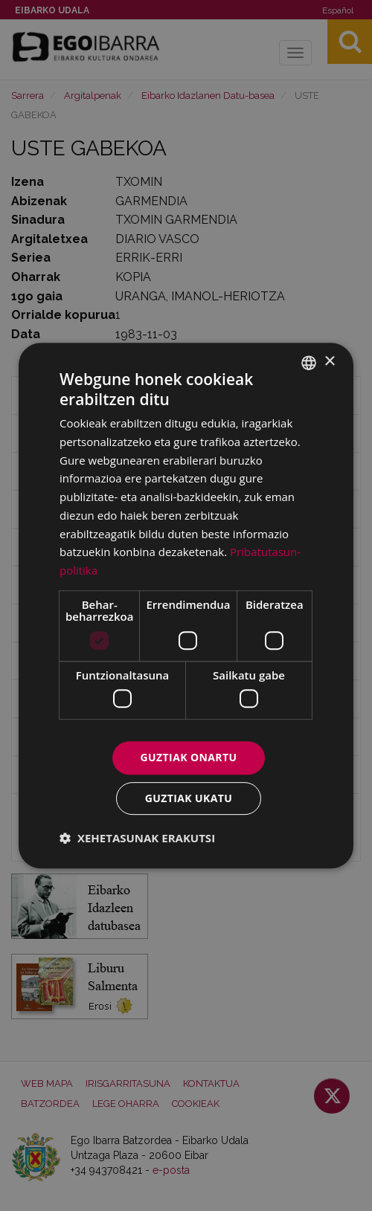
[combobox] (308, 362)
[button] (137, 838)
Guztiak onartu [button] (189, 758)
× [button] (329, 361)
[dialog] (186, 606)
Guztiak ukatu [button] (189, 798)
